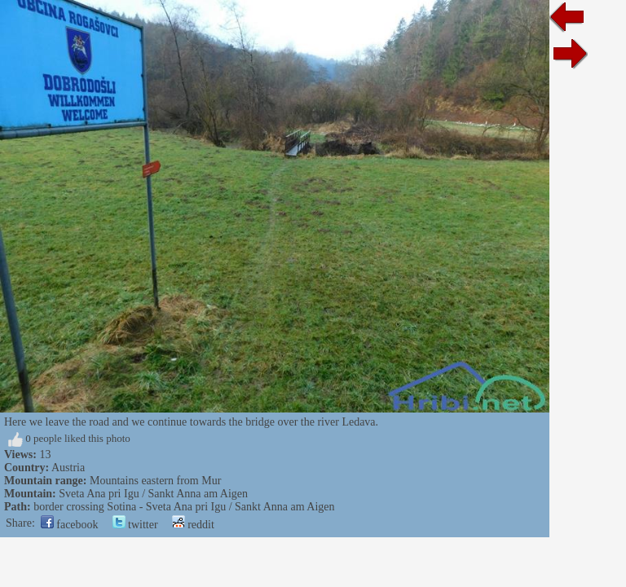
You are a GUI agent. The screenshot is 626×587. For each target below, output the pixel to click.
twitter (135, 525)
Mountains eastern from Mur (155, 480)
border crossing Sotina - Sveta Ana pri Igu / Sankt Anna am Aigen (183, 507)
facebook (70, 525)
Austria (68, 467)
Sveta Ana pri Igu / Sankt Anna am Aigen (153, 494)
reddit (193, 525)
